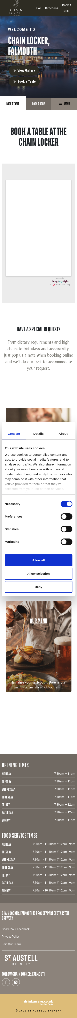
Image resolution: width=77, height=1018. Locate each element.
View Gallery (26, 70)
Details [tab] (38, 433)
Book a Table (26, 81)
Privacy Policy (11, 936)
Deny (38, 587)
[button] (3, 396)
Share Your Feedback (16, 929)
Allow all (38, 560)
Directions (51, 8)
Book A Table (66, 8)
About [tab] (63, 433)
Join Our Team (11, 944)
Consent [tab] (14, 433)
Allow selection (38, 573)
